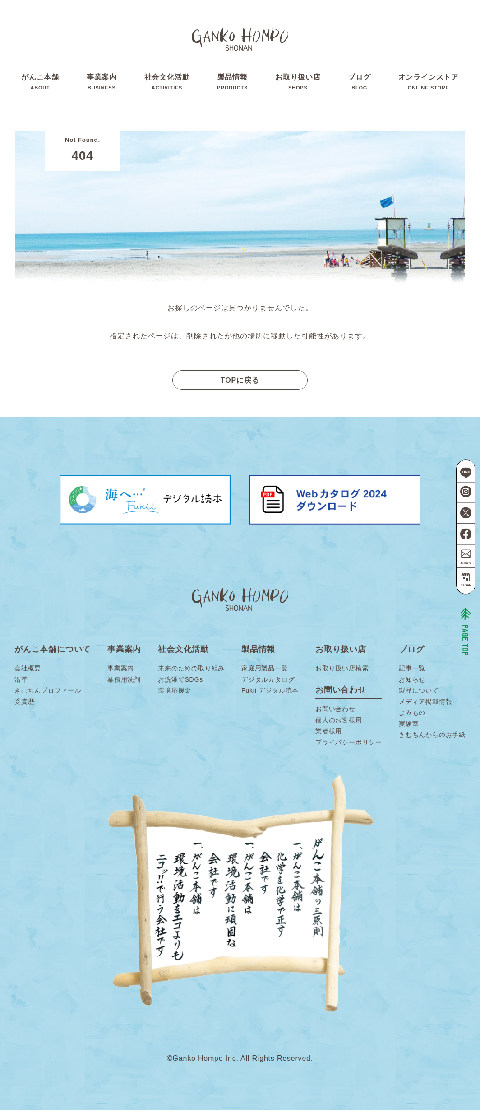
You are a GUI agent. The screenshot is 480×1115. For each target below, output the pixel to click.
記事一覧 (412, 673)
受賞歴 (24, 706)
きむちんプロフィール (47, 695)
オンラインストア (428, 85)
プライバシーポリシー (348, 747)
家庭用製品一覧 (264, 673)
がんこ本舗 (40, 85)
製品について (419, 695)
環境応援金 (174, 695)
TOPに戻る (240, 385)
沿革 (21, 684)
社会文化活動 (167, 85)
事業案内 (102, 85)
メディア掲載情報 (425, 706)
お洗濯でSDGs (180, 684)
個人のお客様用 (338, 725)
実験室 (409, 728)
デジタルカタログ (268, 684)
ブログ (359, 85)
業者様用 (328, 736)
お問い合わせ (335, 714)
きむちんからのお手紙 (432, 740)
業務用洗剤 (124, 684)
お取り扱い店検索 (342, 673)
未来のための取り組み (191, 673)
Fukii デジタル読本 (270, 695)
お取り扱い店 (298, 85)
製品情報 (232, 85)
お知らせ (412, 684)
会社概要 (27, 673)
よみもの (412, 717)
